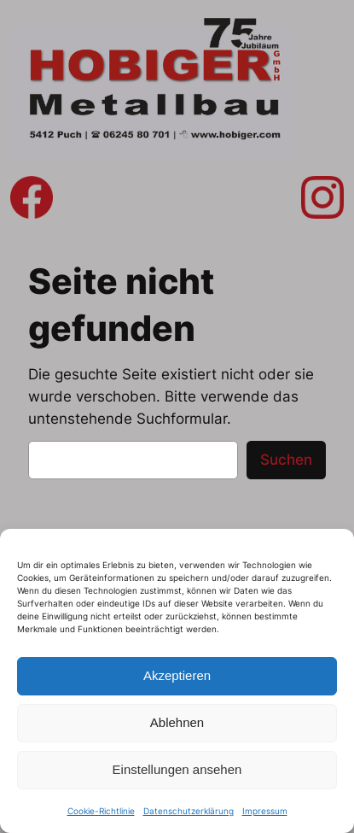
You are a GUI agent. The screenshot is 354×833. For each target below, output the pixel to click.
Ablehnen (177, 722)
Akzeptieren (177, 675)
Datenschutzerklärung (188, 811)
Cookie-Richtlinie (101, 811)
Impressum (264, 811)
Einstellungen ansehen (177, 769)
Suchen (286, 459)
